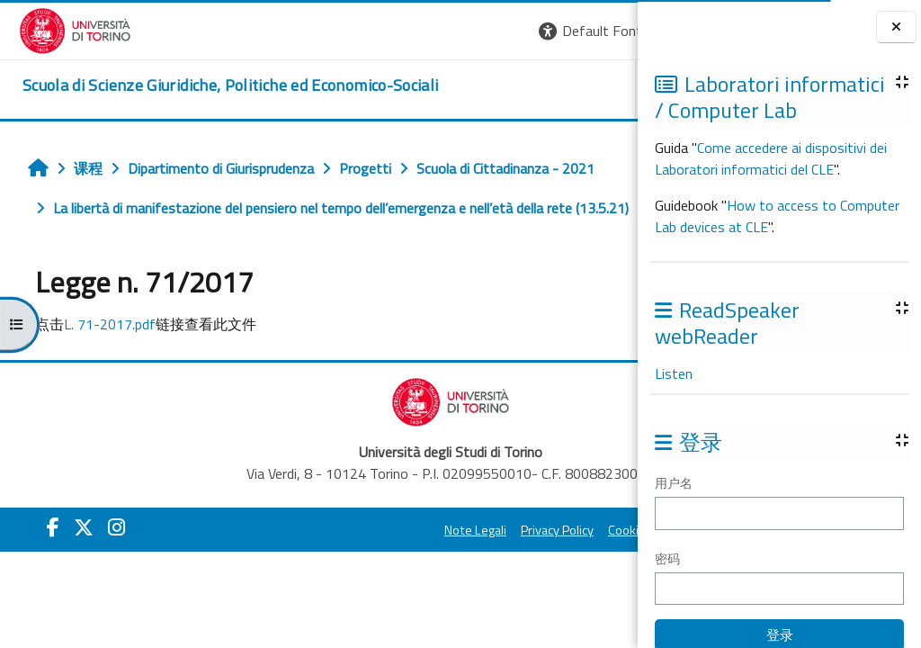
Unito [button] (427, 89)
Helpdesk (529, 89)
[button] (353, 31)
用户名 (674, 482)
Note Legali (308, 570)
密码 (667, 558)
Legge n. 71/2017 (108, 247)
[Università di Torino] (56, 29)
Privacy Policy (389, 570)
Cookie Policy (477, 570)
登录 (609, 30)
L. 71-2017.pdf (100, 363)
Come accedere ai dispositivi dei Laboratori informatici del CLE (771, 158)
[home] (212, 85)
